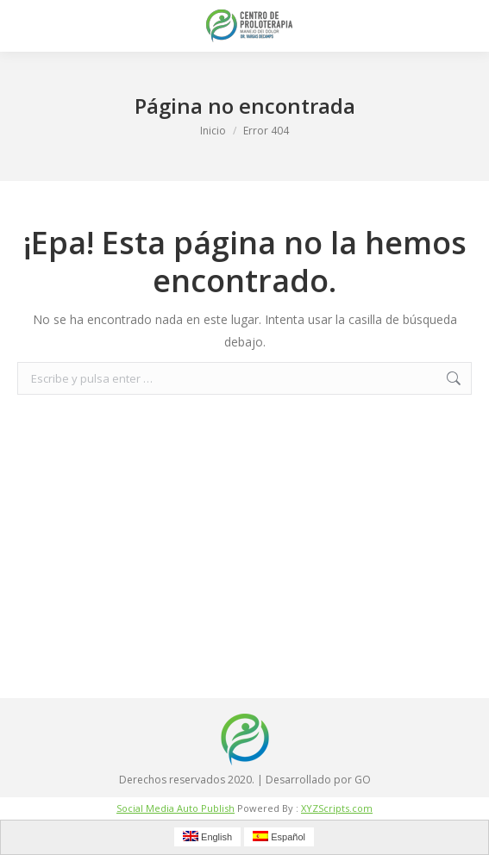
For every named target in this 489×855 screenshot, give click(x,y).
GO (362, 779)
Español (279, 836)
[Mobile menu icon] (27, 26)
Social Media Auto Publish (175, 808)
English (207, 836)
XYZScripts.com (337, 808)
